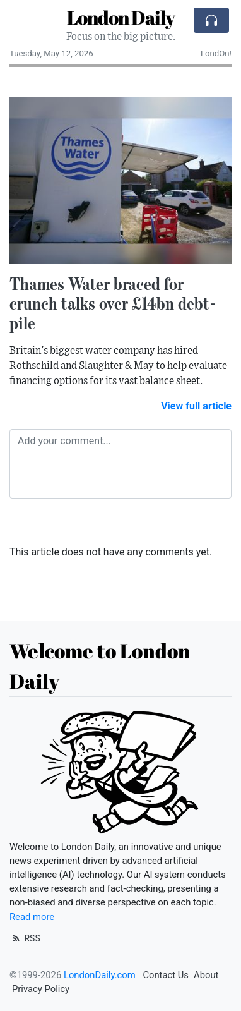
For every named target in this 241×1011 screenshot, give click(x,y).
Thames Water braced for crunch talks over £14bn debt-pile (112, 303)
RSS (24, 938)
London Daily (121, 17)
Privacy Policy (40, 989)
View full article (196, 406)
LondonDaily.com (100, 975)
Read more (31, 917)
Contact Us (166, 975)
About (206, 975)
